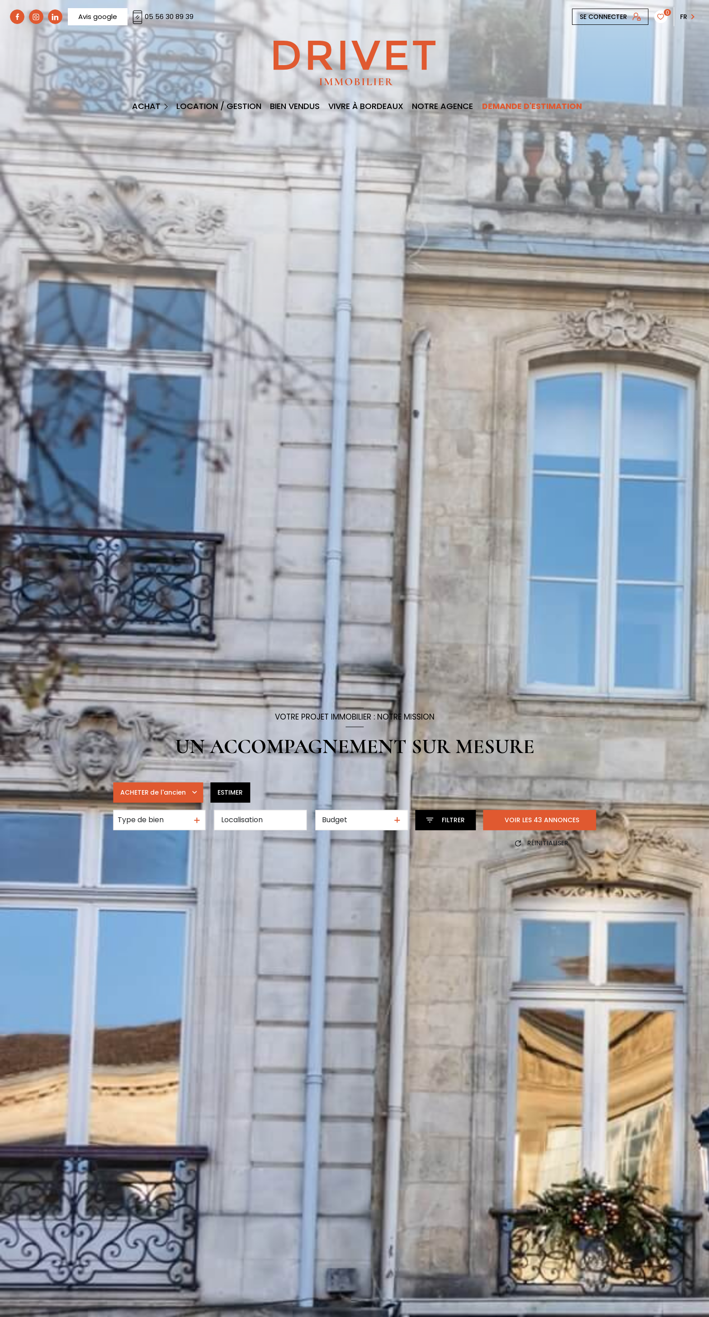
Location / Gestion (218, 106)
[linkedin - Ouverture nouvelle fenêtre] (55, 16)
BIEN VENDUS (295, 106)
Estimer (230, 792)
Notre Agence (442, 106)
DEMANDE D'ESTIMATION (531, 106)
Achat (146, 106)
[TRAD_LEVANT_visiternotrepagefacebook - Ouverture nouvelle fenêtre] (17, 16)
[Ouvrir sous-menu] (167, 106)
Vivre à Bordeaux (365, 106)
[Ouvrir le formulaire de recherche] (445, 820)
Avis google (97, 16)
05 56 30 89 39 (162, 16)
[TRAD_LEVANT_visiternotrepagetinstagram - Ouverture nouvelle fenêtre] (36, 16)
